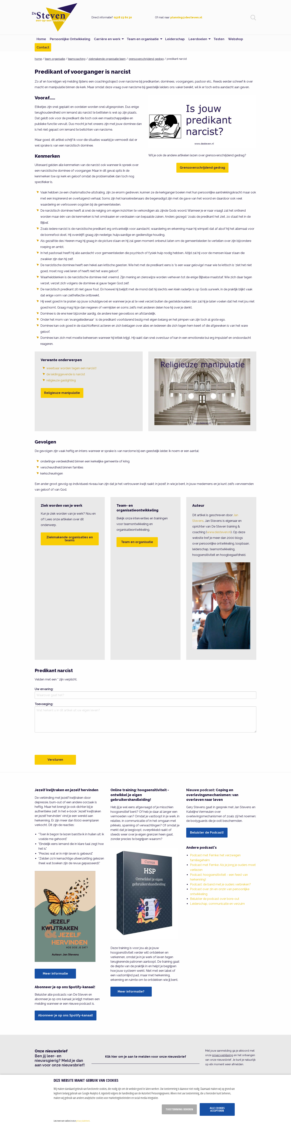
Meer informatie (55, 973)
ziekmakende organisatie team (107, 58)
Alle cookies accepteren (217, 1109)
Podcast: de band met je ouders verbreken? (220, 884)
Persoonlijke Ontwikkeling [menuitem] (70, 39)
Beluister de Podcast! (207, 832)
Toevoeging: (44, 704)
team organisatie (55, 58)
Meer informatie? (131, 991)
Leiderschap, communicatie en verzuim (217, 903)
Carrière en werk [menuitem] (107, 39)
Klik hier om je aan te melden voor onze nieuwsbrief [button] (145, 1056)
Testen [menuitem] (219, 39)
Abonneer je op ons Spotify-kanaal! (65, 1015)
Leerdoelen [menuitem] (198, 39)
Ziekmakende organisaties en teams (69, 538)
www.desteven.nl (219, 532)
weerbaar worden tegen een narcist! (71, 368)
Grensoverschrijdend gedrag (202, 167)
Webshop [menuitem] (235, 39)
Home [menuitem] (41, 39)
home (38, 58)
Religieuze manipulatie (62, 393)
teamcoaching (76, 58)
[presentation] (63, 743)
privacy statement (83, 1120)
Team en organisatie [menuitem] (143, 39)
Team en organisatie (137, 542)
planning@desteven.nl (186, 17)
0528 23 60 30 (123, 17)
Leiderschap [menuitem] (175, 39)
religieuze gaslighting (61, 380)
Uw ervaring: (44, 689)
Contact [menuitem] (43, 47)
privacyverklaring (222, 1055)
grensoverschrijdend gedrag (146, 58)
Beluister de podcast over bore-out (214, 899)
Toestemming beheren (179, 1109)
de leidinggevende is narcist (65, 374)
